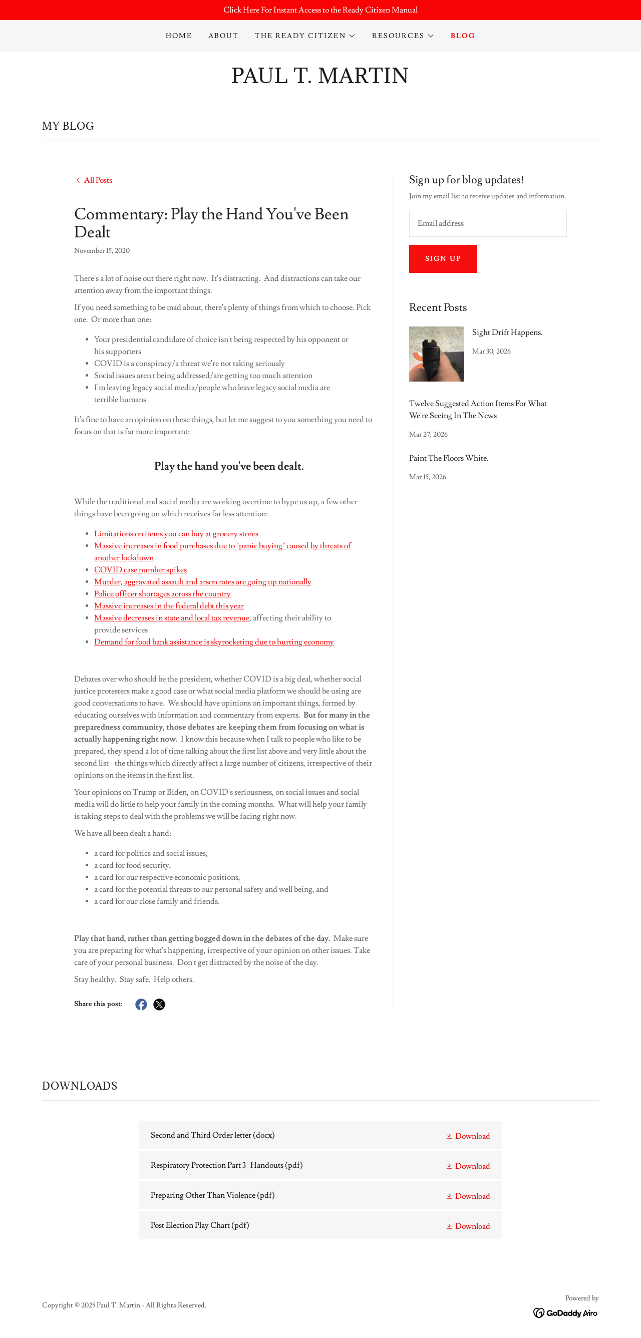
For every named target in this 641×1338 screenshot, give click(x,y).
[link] (320, 81)
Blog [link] (463, 36)
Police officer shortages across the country (162, 594)
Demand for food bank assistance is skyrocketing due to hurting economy (214, 642)
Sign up (443, 258)
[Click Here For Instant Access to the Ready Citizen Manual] (320, 10)
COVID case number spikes (140, 570)
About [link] (223, 36)
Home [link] (179, 36)
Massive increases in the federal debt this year (169, 606)
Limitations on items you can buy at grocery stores (176, 534)
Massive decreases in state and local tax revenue (171, 618)
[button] (305, 36)
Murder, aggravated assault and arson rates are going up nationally (202, 582)
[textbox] (488, 223)
